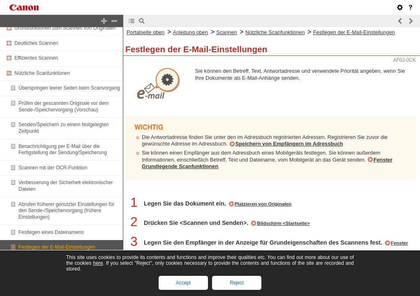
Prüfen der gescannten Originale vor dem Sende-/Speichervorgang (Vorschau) (63, 106)
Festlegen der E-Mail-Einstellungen (56, 247)
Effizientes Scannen (36, 58)
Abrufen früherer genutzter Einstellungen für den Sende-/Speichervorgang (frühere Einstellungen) (66, 210)
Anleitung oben (190, 32)
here (98, 263)
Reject (237, 283)
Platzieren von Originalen (263, 203)
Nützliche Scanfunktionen (42, 73)
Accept (183, 283)
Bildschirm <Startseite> (283, 223)
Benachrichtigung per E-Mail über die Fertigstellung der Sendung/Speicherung (62, 149)
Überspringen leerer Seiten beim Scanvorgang (69, 88)
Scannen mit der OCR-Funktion (52, 168)
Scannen (226, 32)
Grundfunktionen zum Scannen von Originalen (64, 28)
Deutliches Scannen (36, 43)
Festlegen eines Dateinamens (51, 232)
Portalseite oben (145, 32)
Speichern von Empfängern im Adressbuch (289, 144)
